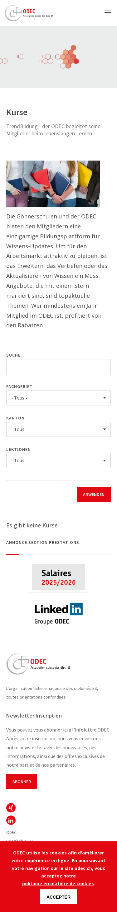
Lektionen (18, 449)
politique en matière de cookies (58, 883)
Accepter (58, 897)
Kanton (15, 418)
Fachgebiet (19, 386)
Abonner (21, 781)
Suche (13, 355)
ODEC (11, 807)
